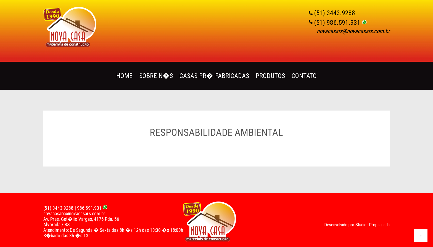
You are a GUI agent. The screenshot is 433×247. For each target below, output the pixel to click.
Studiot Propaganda (372, 224)
